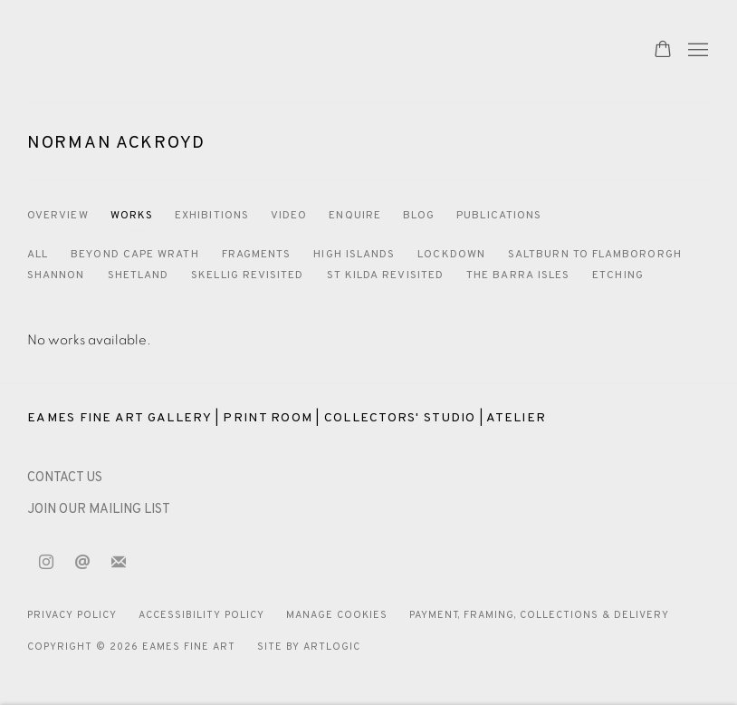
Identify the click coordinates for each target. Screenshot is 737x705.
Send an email (82, 563)
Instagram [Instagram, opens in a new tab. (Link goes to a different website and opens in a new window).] (46, 563)
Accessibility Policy (201, 615)
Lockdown (451, 254)
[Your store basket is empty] (663, 50)
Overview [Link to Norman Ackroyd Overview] (58, 215)
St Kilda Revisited (385, 275)
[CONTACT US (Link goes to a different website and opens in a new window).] (64, 478)
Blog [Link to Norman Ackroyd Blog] (419, 215)
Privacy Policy (72, 615)
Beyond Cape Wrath (134, 254)
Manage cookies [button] (337, 615)
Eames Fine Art (154, 51)
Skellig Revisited (247, 275)
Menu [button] (696, 50)
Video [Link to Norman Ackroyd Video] (289, 215)
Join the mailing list (119, 563)
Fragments (257, 254)
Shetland (138, 275)
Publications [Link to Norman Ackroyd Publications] (498, 215)
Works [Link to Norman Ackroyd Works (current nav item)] (131, 215)
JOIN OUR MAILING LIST (98, 509)
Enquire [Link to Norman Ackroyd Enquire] (355, 215)
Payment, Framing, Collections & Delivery (539, 615)
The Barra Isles (518, 275)
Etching (618, 275)
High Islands (354, 254)
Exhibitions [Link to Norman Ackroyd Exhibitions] (212, 215)
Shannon (56, 275)
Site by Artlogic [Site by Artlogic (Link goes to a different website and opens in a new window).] (308, 647)
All (37, 254)
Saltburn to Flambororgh (595, 254)
